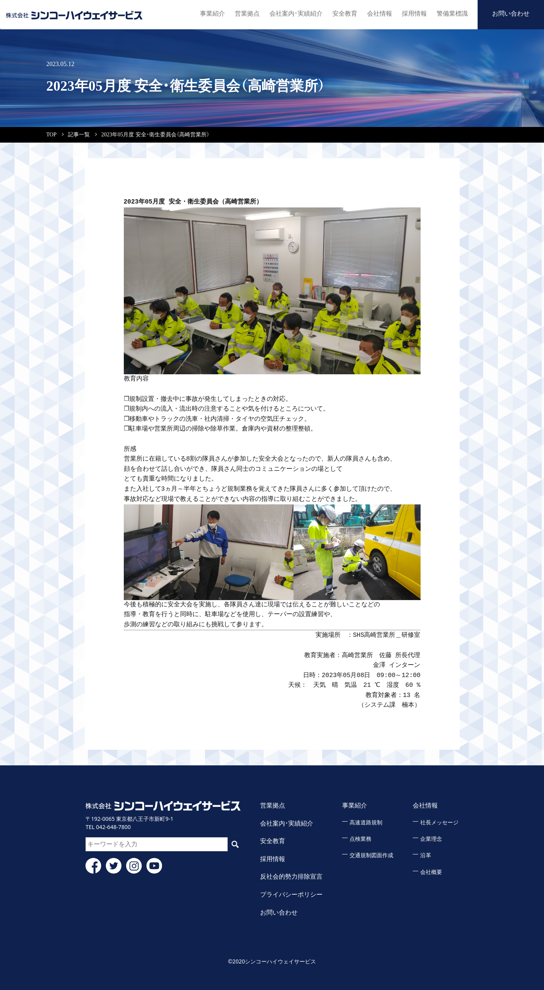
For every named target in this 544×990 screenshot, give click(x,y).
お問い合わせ (511, 13)
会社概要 (431, 872)
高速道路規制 (366, 823)
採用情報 (414, 13)
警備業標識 (452, 13)
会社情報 (379, 13)
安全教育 (344, 13)
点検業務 (360, 839)
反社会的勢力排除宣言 (291, 876)
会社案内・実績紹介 (296, 13)
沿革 (425, 855)
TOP (51, 135)
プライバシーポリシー (291, 894)
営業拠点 (247, 13)
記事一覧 (79, 135)
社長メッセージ (439, 823)
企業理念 (431, 839)
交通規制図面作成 (371, 855)
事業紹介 (212, 13)
